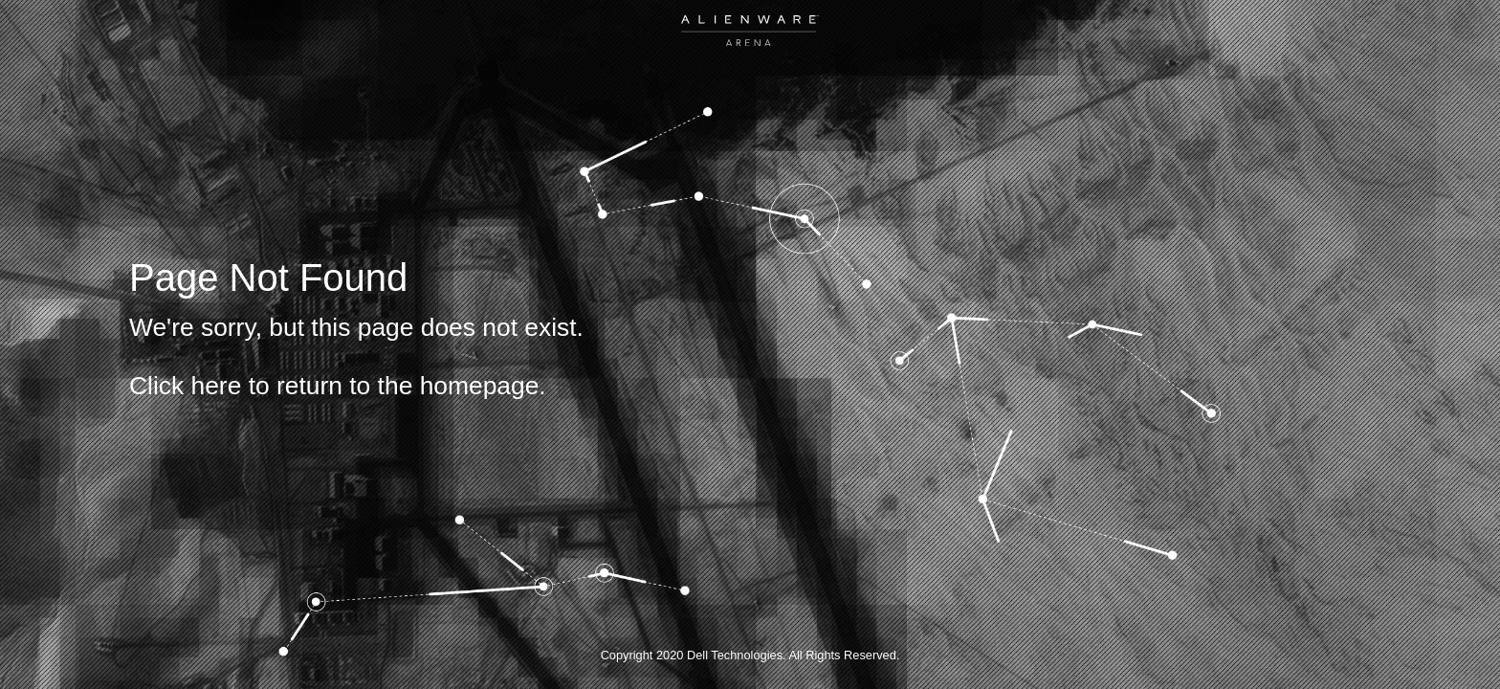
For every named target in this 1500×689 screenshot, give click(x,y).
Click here (185, 385)
